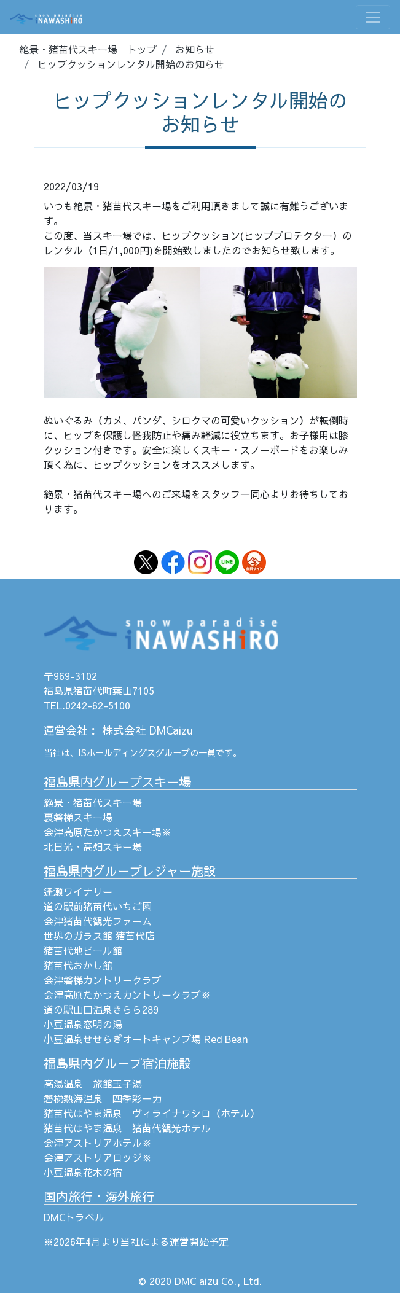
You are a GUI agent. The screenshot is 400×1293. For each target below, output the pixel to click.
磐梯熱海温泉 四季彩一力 (103, 1098)
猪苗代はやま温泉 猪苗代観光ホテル (127, 1128)
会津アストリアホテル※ (98, 1142)
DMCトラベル (74, 1217)
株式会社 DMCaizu (147, 730)
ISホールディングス (116, 752)
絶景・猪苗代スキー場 (93, 802)
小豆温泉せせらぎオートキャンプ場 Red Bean (146, 1038)
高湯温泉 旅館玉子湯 (93, 1083)
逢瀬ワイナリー (78, 891)
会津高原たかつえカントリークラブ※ (127, 994)
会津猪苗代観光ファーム (98, 921)
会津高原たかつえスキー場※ (107, 831)
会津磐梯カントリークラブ (103, 979)
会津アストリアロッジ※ (98, 1157)
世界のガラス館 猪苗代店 (99, 935)
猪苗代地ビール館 (83, 950)
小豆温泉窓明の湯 (83, 1024)
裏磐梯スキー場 (78, 817)
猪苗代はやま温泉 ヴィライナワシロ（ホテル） (152, 1113)
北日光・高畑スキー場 (93, 846)
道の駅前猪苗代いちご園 (98, 906)
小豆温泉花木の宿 (83, 1172)
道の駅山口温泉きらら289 (101, 1009)
